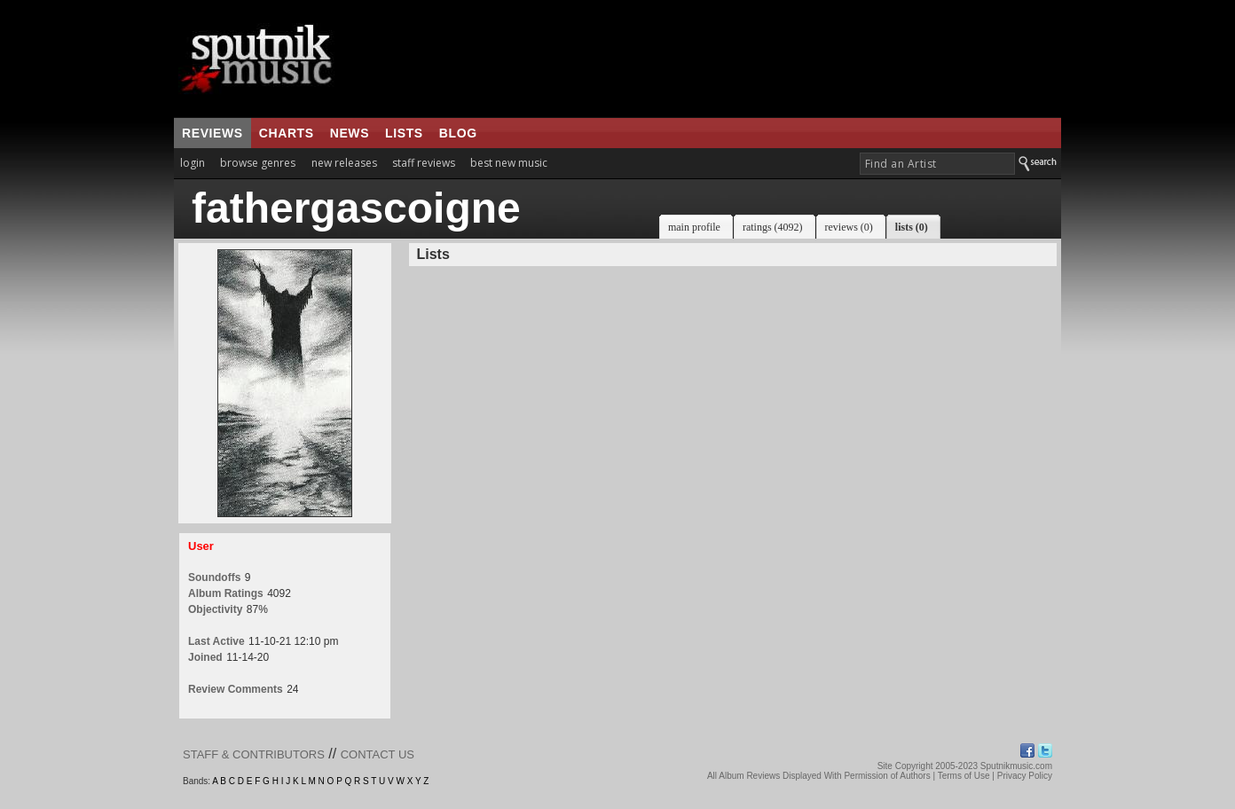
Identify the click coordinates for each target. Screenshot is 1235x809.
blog (458, 133)
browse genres (257, 162)
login (192, 162)
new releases (344, 162)
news (349, 133)
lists (404, 133)
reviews (212, 133)
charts (286, 133)
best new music (508, 162)
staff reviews (423, 162)
